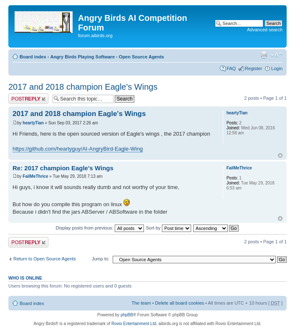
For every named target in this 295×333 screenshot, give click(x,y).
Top (280, 155)
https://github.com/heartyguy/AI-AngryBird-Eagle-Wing (78, 149)
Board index (33, 56)
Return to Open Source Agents (44, 258)
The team (141, 302)
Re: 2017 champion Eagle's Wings (63, 168)
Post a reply (28, 98)
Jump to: (100, 258)
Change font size (276, 55)
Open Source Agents (141, 56)
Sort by (168, 227)
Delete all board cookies (179, 302)
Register (253, 68)
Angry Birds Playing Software (82, 56)
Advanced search (264, 29)
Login (276, 68)
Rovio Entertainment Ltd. (134, 323)
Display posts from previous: (100, 227)
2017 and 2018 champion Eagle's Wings (82, 86)
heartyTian (33, 123)
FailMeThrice (35, 176)
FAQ (231, 68)
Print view (263, 55)
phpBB (127, 315)
